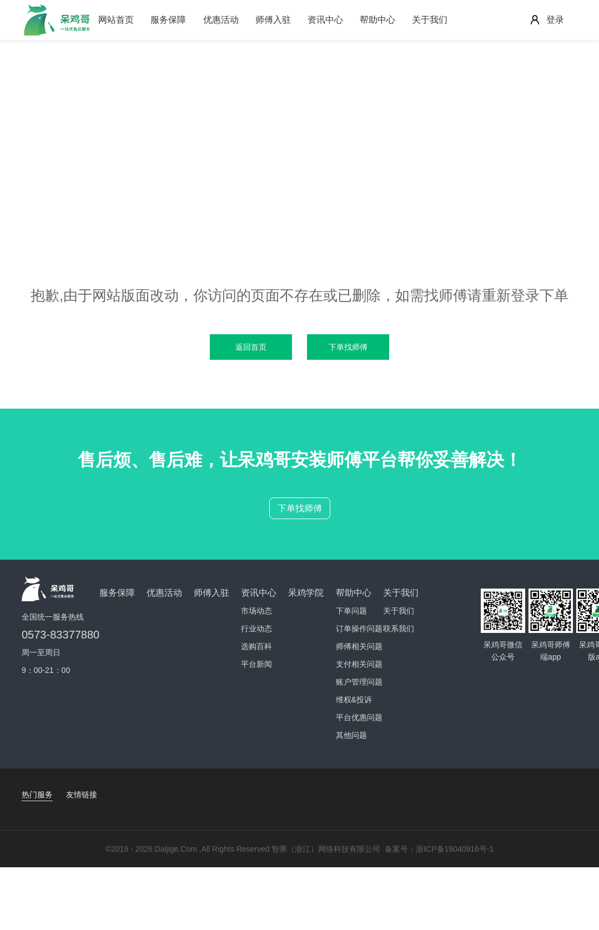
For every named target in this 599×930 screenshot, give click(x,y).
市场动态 (256, 610)
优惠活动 (221, 19)
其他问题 (351, 735)
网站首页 (116, 19)
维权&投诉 (354, 699)
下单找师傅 (300, 508)
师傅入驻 (273, 19)
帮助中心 (377, 19)
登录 (555, 19)
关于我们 (429, 19)
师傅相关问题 (359, 646)
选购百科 (256, 646)
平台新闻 (256, 664)
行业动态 (256, 628)
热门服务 (37, 794)
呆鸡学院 (306, 592)
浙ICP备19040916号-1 (455, 848)
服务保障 (168, 19)
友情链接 (81, 794)
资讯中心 (325, 19)
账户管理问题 (359, 681)
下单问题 (351, 610)
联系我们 (398, 628)
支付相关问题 (359, 664)
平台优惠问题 (359, 717)
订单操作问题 (359, 628)
